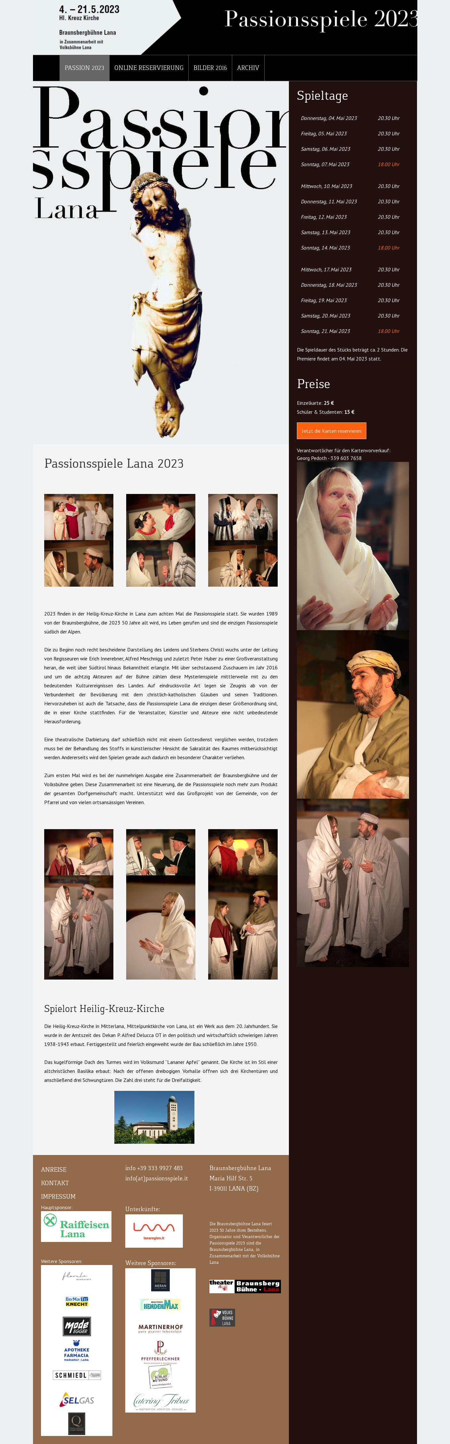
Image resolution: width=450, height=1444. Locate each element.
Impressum (58, 1196)
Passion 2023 (84, 68)
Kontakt (55, 1183)
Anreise (53, 1169)
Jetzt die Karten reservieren (331, 431)
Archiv (248, 68)
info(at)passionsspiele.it (156, 1178)
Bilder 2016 (210, 68)
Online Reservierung (149, 68)
